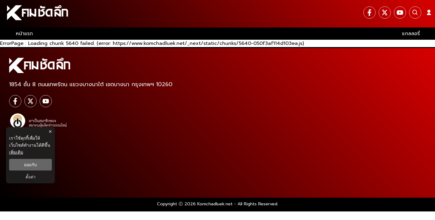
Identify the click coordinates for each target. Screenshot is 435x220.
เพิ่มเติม (16, 152)
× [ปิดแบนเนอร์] (50, 131)
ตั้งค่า (31, 176)
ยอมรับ (30, 164)
